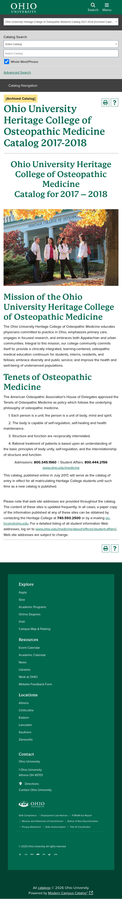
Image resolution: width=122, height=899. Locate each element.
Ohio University (36, 846)
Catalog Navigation (22, 85)
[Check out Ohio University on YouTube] (37, 856)
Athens (24, 703)
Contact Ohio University (35, 790)
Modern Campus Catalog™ (68, 893)
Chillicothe (26, 710)
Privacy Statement (31, 826)
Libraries (24, 669)
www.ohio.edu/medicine (61, 467)
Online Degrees (29, 614)
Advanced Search (17, 72)
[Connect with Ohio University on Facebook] (20, 856)
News (22, 662)
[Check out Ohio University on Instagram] (26, 856)
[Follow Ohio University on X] (43, 856)
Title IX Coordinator (80, 826)
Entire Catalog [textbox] (14, 44)
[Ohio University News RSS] (55, 856)
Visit (22, 621)
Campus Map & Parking (34, 629)
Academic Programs (32, 607)
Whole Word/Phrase (24, 61)
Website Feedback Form (35, 684)
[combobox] (61, 21)
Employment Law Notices (54, 815)
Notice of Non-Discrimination (82, 821)
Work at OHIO (28, 677)
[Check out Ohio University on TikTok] (49, 856)
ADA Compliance (28, 815)
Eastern (24, 717)
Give (22, 599)
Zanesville (26, 739)
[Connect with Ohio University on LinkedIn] (32, 856)
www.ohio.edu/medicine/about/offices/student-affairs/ (75, 528)
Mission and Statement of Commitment (42, 821)
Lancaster (25, 725)
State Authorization (55, 826)
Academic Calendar (32, 655)
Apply (23, 592)
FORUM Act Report (82, 815)
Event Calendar (29, 647)
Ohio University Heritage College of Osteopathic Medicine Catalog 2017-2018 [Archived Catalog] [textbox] (60, 21)
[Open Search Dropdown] (93, 8)
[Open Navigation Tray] (106, 8)
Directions (32, 783)
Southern (25, 732)
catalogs (44, 887)
